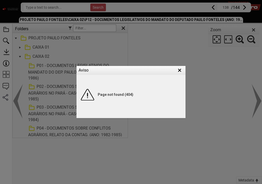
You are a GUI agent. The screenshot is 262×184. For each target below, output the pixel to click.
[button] (179, 70)
